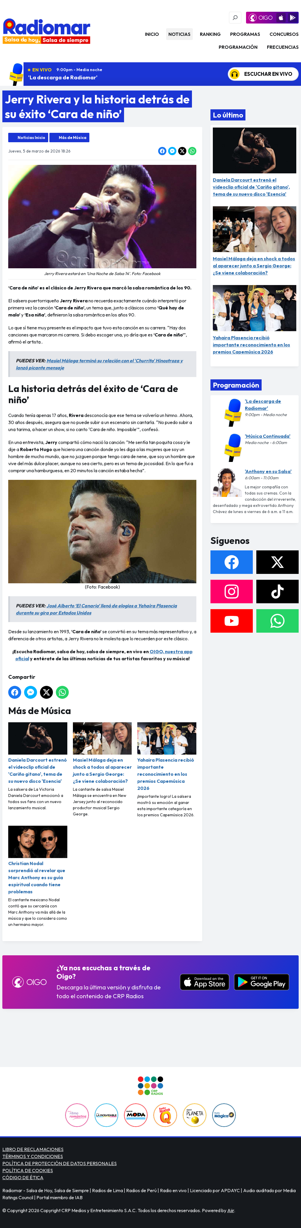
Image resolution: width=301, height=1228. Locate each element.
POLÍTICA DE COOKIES (27, 1170)
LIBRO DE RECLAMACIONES (32, 1149)
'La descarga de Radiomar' (63, 77)
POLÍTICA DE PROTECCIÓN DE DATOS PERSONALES (59, 1163)
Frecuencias (283, 47)
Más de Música (72, 137)
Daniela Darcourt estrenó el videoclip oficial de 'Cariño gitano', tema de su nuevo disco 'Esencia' (37, 753)
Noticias (179, 34)
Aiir (230, 1210)
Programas (245, 34)
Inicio (152, 34)
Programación (238, 47)
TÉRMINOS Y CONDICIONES (32, 1156)
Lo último (228, 114)
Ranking (210, 34)
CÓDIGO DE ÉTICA (23, 1177)
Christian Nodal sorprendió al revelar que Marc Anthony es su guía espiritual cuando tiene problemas (37, 860)
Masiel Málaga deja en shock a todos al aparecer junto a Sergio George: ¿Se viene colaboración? (102, 753)
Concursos (284, 34)
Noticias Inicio (31, 137)
